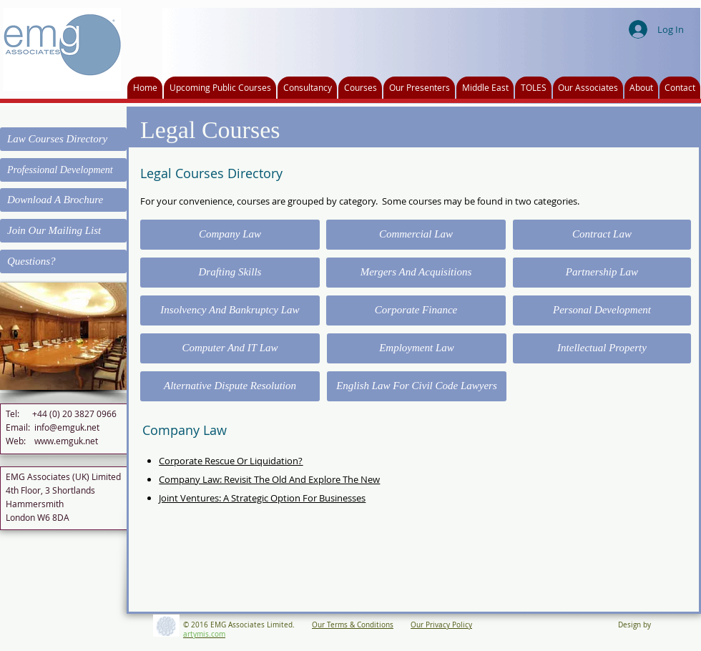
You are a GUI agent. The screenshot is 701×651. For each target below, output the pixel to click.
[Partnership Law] (602, 273)
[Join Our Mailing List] (63, 231)
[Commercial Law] (416, 235)
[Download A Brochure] (63, 200)
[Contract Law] (602, 235)
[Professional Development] (63, 170)
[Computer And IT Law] (230, 348)
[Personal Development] (602, 310)
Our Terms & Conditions (352, 625)
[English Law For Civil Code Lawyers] (416, 386)
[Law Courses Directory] (63, 139)
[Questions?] (63, 261)
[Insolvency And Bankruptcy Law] (230, 310)
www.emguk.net (66, 440)
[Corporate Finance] (416, 310)
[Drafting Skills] (230, 273)
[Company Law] (230, 235)
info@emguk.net (66, 427)
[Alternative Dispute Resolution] (230, 386)
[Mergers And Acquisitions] (416, 273)
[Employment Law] (416, 348)
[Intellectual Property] (602, 348)
